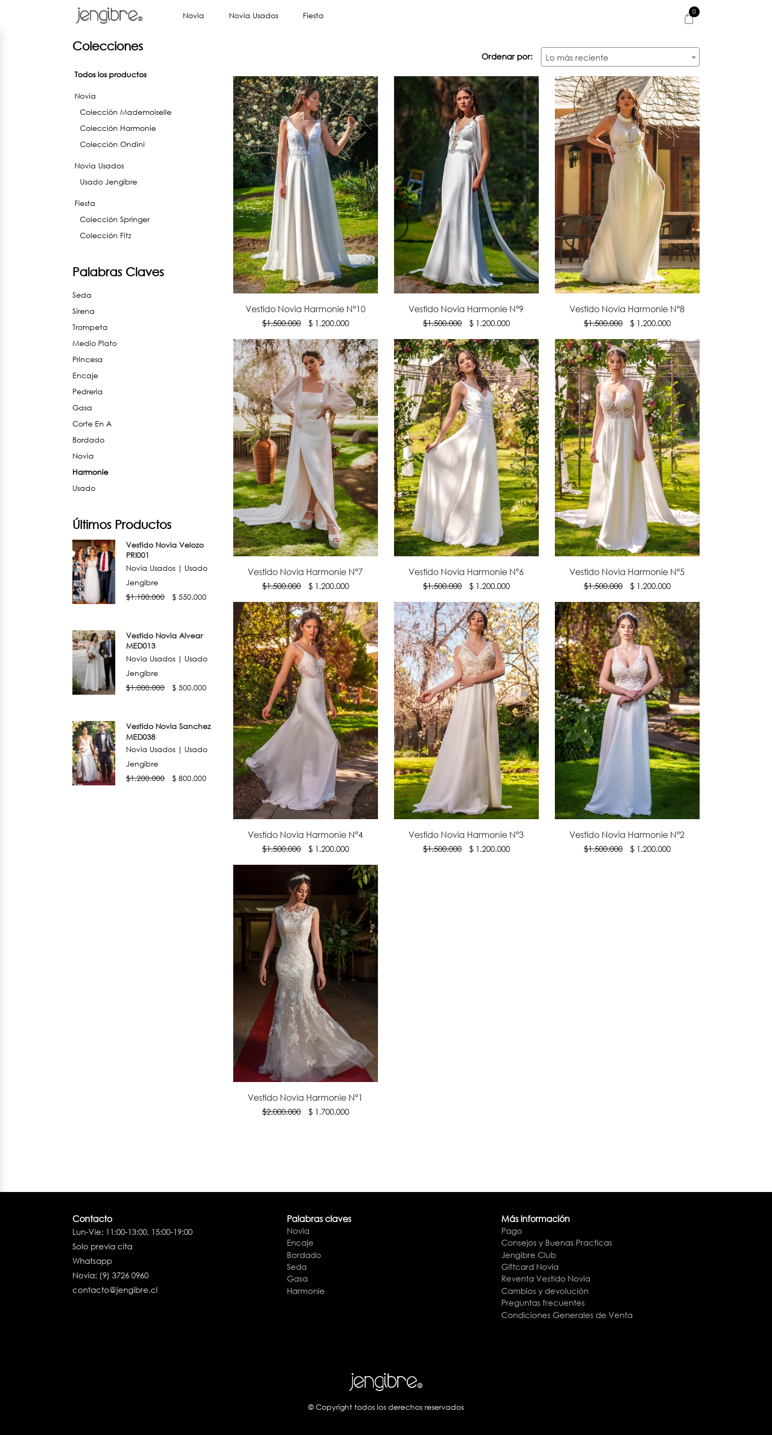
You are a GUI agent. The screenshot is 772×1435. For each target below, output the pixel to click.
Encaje (85, 375)
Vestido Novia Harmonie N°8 (627, 308)
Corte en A (92, 423)
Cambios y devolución (545, 1290)
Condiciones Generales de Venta (567, 1314)
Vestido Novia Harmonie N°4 (305, 834)
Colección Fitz (105, 235)
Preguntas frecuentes (543, 1302)
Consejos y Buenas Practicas (556, 1242)
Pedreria (87, 391)
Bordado (88, 440)
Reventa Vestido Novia (545, 1278)
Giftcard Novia (530, 1266)
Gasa (82, 407)
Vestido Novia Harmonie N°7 (305, 571)
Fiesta (314, 15)
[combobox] (620, 57)
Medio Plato (94, 343)
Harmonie (144, 470)
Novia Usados (254, 15)
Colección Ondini (112, 144)
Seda (82, 295)
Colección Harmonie (118, 128)
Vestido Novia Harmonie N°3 (466, 834)
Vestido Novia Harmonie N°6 (466, 571)
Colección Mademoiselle (126, 112)
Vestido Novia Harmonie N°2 (627, 834)
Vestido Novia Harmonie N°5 (627, 571)
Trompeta (90, 327)
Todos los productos (110, 74)
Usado (83, 488)
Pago (511, 1230)
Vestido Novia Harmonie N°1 (305, 1097)
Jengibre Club (528, 1254)
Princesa (87, 359)
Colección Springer (115, 219)
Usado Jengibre (108, 181)
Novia (194, 15)
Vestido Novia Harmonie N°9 (466, 308)
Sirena (83, 311)
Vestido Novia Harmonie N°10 (306, 308)
